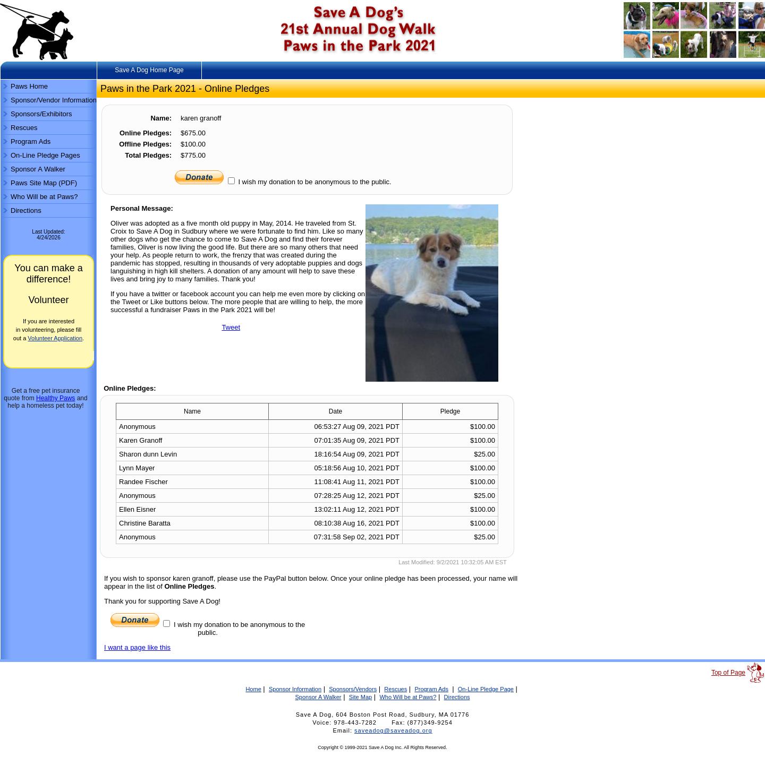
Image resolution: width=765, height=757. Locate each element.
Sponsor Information (295, 689)
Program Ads (30, 141)
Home (253, 689)
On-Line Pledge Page (486, 689)
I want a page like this (137, 647)
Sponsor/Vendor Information (54, 100)
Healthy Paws (55, 398)
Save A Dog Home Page (149, 70)
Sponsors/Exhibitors (41, 114)
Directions (26, 210)
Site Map (360, 697)
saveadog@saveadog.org (393, 730)
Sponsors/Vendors (353, 689)
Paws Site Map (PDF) (44, 183)
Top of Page (728, 672)
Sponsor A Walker (38, 169)
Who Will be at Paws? (44, 197)
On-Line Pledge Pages (45, 155)
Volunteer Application (55, 338)
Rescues (24, 128)
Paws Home (29, 86)
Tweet (231, 327)
